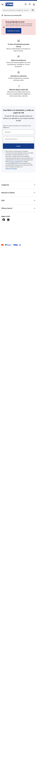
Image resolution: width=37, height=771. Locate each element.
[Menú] (2, 4)
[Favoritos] (26, 4)
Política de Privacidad (11, 168)
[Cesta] (34, 4)
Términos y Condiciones (14, 161)
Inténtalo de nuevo (13, 31)
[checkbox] (4, 151)
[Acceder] (30, 4)
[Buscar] (33, 10)
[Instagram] (8, 219)
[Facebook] (3, 219)
